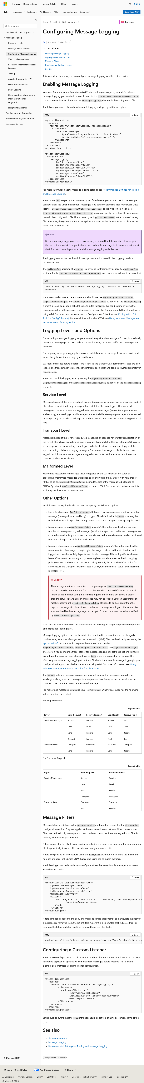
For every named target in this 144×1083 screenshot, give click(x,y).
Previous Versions (25, 1076)
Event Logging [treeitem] (14, 89)
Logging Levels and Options (57, 57)
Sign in (137, 3)
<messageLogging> (58, 1037)
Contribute (51, 1076)
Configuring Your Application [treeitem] (19, 113)
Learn (45, 21)
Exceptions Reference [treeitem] (17, 107)
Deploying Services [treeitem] (14, 123)
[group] (92, 897)
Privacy (63, 1076)
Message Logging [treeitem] (16, 43)
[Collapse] (36, 19)
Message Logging (57, 1042)
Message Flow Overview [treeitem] (19, 48)
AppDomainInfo (51, 643)
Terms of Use (106, 1076)
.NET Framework (69, 21)
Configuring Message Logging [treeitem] (22, 53)
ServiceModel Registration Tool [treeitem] (20, 118)
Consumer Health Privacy (83, 1076)
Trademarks (121, 1076)
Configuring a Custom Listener (59, 65)
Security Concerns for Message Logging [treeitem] (22, 66)
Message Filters (52, 61)
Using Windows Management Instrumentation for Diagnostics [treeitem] (21, 99)
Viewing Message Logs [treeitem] (18, 59)
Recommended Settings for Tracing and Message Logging (77, 1046)
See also (49, 68)
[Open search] (130, 4)
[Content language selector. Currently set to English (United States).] (15, 1070)
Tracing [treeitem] (11, 73)
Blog (39, 1076)
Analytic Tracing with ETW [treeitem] (19, 79)
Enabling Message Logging (57, 53)
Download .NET (132, 11)
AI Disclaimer (8, 1076)
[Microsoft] (5, 4)
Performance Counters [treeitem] (18, 84)
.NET (55, 21)
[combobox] (20, 26)
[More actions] (139, 22)
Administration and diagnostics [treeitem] (20, 32)
